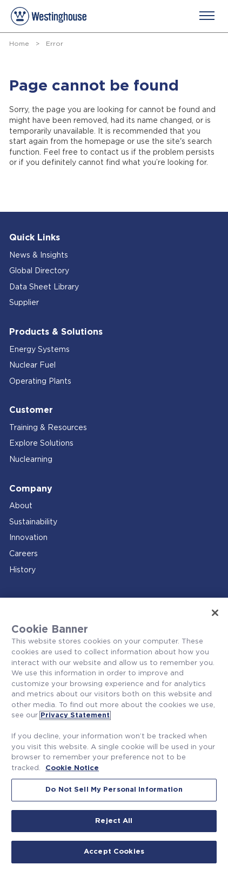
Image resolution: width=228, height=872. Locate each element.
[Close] (215, 613)
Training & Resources (48, 428)
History (22, 570)
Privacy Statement (75, 715)
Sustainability (33, 522)
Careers (23, 554)
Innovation (28, 538)
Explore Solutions (41, 443)
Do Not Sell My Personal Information (114, 789)
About (20, 506)
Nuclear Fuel (32, 365)
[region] (114, 735)
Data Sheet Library (44, 287)
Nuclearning (30, 459)
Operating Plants (40, 381)
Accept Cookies (114, 851)
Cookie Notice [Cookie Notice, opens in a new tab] (72, 768)
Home (19, 43)
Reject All (113, 821)
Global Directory (39, 271)
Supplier (24, 303)
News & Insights (38, 255)
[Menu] (207, 15)
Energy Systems (39, 350)
